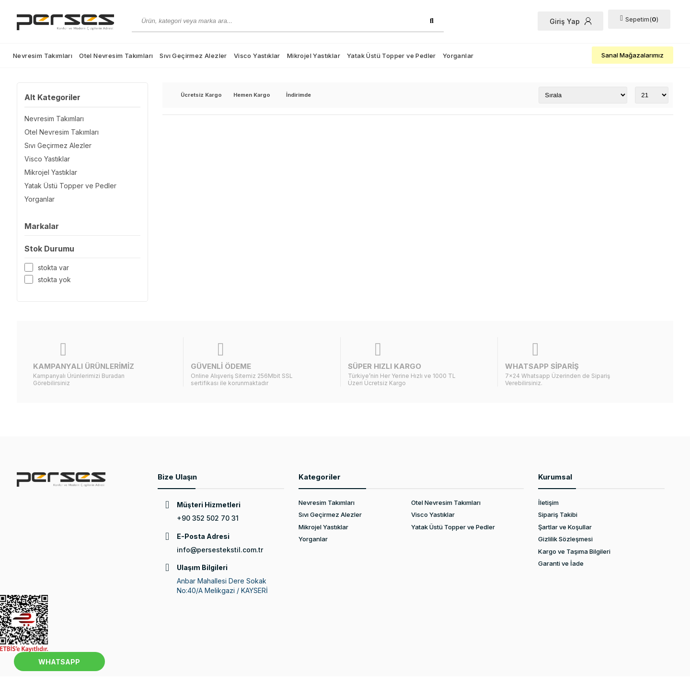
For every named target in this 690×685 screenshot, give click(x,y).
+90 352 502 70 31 (208, 495)
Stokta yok (54, 279)
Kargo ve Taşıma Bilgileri (574, 528)
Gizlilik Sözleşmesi (565, 515)
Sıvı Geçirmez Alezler (193, 55)
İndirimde (298, 95)
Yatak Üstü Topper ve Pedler (391, 55)
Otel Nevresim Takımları (116, 55)
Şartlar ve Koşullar (565, 503)
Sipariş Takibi (557, 491)
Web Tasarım (147, 669)
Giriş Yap (573, 21)
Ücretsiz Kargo (201, 95)
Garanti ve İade (561, 540)
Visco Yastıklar (257, 55)
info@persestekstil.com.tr (220, 526)
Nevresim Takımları (42, 55)
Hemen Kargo (251, 95)
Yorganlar (458, 55)
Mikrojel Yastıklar (313, 55)
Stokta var (53, 267)
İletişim (548, 479)
